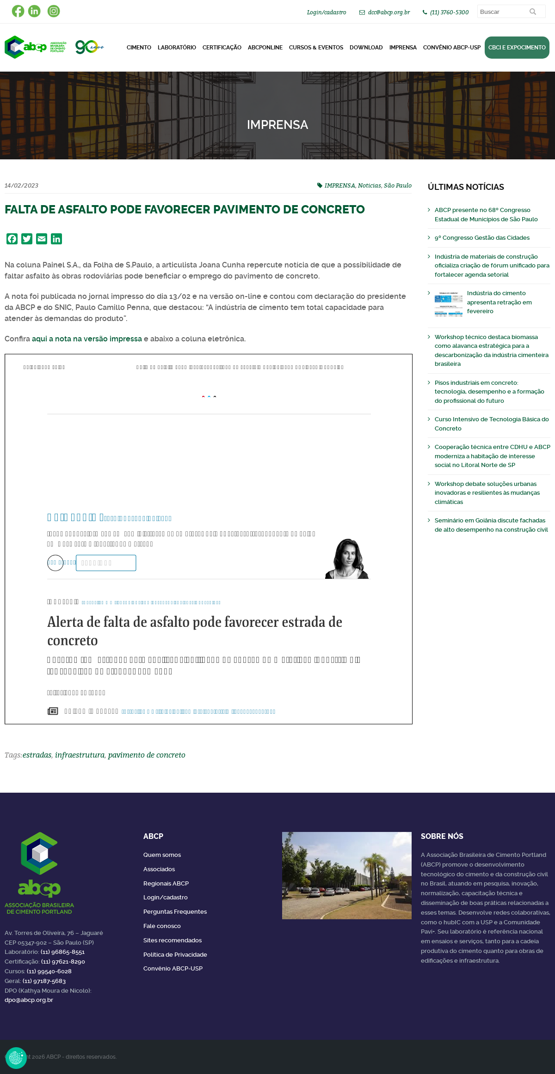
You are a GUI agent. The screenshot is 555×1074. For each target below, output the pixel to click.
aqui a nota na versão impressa (87, 338)
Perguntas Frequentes (175, 911)
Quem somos (162, 854)
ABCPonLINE (265, 47)
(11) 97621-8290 (63, 961)
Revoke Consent (16, 1057)
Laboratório (177, 47)
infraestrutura (80, 755)
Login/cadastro (326, 12)
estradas (37, 755)
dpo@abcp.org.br (29, 999)
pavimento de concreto (146, 755)
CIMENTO (139, 47)
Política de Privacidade (175, 954)
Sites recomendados (172, 940)
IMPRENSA (340, 185)
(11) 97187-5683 (44, 980)
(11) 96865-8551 (63, 951)
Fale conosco (162, 925)
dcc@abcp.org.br (389, 12)
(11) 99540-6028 (49, 971)
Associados (159, 869)
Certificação (222, 47)
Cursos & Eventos (316, 47)
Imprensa (403, 47)
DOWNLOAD (366, 47)
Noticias (369, 185)
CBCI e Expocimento (517, 47)
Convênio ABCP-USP (452, 47)
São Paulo (398, 185)
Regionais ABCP (166, 883)
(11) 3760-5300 (449, 12)
